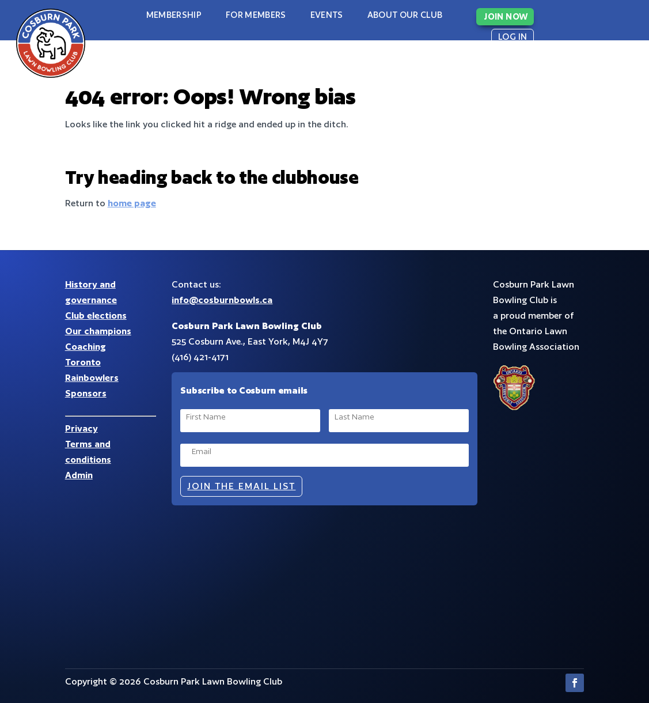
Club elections (96, 315)
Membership (174, 15)
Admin (79, 475)
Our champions (98, 331)
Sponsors (86, 393)
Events (326, 15)
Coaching (85, 346)
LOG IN (512, 36)
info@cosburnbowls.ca (222, 299)
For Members (256, 15)
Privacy (81, 428)
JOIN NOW (506, 16)
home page (132, 203)
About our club (405, 15)
